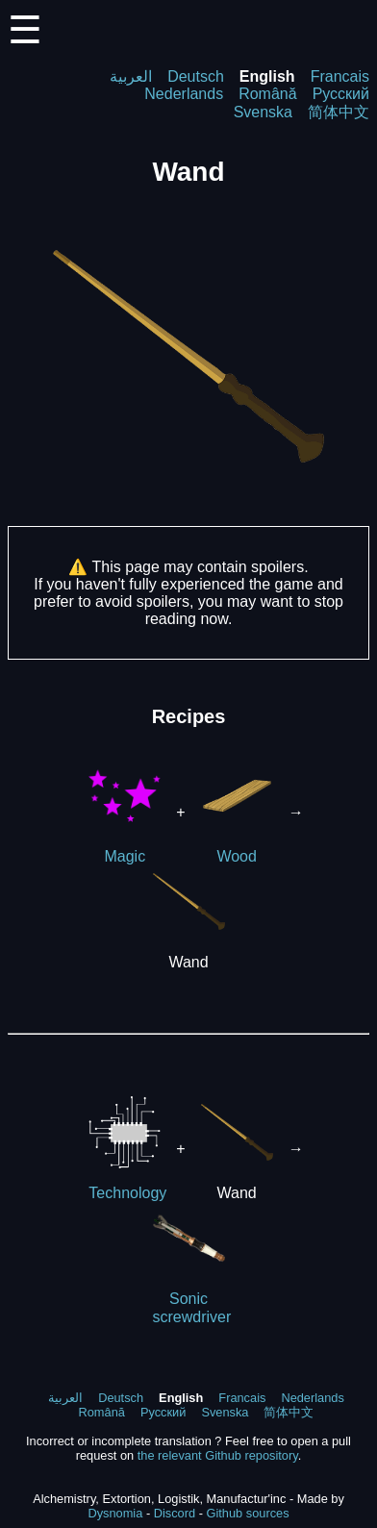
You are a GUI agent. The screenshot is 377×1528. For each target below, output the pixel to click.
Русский (341, 94)
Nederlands (183, 94)
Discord (174, 1513)
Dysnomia (115, 1513)
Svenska (263, 112)
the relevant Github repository (218, 1455)
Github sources (247, 1513)
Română (267, 94)
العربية (131, 76)
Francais (340, 76)
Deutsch (195, 76)
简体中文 (338, 112)
